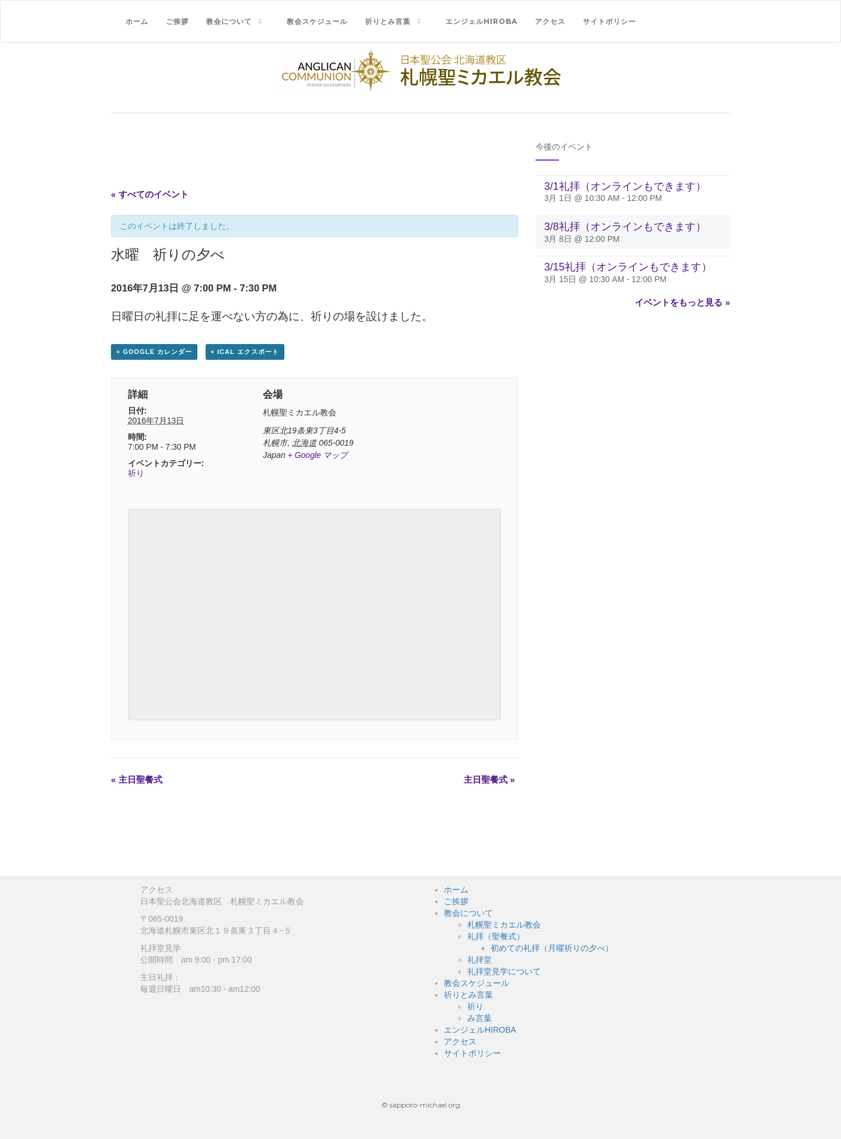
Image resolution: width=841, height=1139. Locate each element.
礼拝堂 (479, 959)
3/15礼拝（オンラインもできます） (628, 267)
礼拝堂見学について (504, 971)
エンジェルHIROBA (481, 21)
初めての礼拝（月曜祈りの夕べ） (552, 948)
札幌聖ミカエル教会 (504, 924)
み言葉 (479, 1018)
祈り (136, 473)
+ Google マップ (317, 455)
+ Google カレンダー (154, 351)
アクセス (550, 21)
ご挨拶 (177, 21)
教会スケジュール (317, 21)
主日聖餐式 (136, 779)
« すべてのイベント (150, 194)
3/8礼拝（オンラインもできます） (625, 226)
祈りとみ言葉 (388, 21)
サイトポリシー (609, 21)
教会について (229, 21)
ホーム (137, 21)
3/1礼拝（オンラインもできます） (625, 186)
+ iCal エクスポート (245, 351)
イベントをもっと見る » (682, 302)
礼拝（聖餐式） (495, 936)
